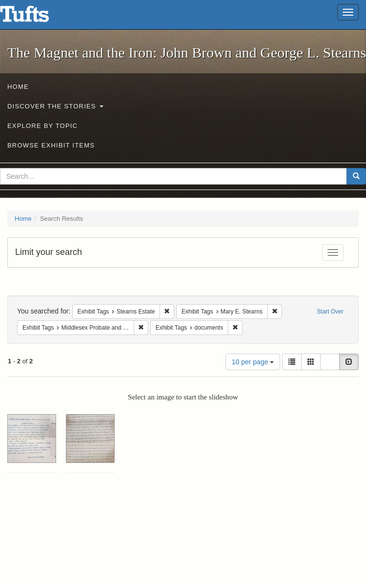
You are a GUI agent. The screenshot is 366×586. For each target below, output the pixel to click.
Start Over (330, 311)
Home (18, 86)
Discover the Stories (55, 106)
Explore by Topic (42, 125)
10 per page (253, 362)
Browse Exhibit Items (51, 145)
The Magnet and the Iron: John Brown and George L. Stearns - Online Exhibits (36, 17)
